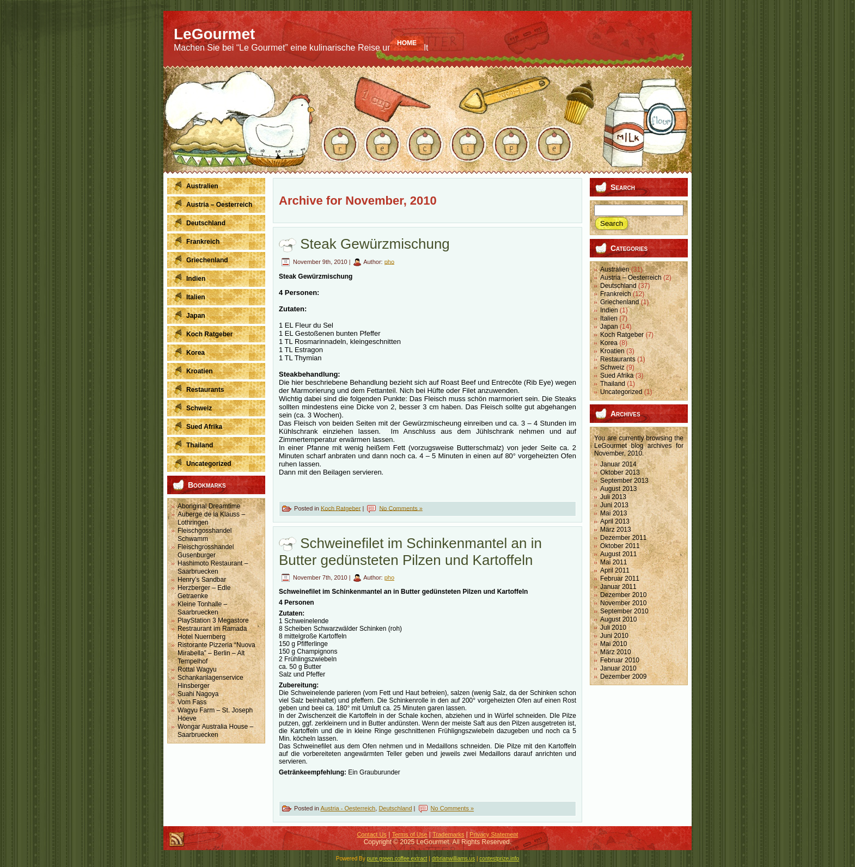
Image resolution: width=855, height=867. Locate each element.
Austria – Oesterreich (631, 277)
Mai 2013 (613, 513)
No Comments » (400, 508)
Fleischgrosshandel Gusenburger (206, 551)
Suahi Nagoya (198, 694)
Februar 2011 (619, 578)
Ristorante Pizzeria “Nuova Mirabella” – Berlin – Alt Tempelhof (216, 653)
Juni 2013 (614, 505)
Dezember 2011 (623, 538)
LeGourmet (610, 446)
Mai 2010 (613, 644)
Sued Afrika (616, 375)
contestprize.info (499, 859)
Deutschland (395, 808)
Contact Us (371, 834)
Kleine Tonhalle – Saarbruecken (202, 608)
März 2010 (615, 652)
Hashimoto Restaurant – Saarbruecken (213, 567)
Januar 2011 (618, 587)
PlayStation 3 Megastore (213, 620)
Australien (614, 269)
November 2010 (623, 603)
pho (389, 261)
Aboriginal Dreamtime (209, 506)
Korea (609, 343)
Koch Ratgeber (341, 508)
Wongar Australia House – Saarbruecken (215, 731)
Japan (609, 326)
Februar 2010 (619, 660)
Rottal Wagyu (197, 669)
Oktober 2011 (620, 546)
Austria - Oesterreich (347, 808)
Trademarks (448, 834)
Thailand (612, 384)
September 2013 (624, 480)
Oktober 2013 (620, 472)
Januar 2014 (618, 464)
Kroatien (612, 351)
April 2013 (615, 521)
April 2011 (615, 570)
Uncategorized (621, 392)
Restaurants (618, 359)
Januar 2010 (618, 668)
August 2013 (618, 489)
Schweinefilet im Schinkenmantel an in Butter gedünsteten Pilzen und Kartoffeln (410, 551)
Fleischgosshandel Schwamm (204, 535)
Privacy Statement (493, 834)
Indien (609, 310)
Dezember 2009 (623, 676)
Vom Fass (192, 702)
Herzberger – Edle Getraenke (204, 592)
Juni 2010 (614, 636)
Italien (609, 318)
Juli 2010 (613, 627)
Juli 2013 (613, 497)
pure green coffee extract (397, 859)
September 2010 (624, 611)
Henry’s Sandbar (202, 579)
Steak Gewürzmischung (375, 244)
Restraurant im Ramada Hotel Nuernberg (212, 633)
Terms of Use (410, 834)
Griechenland (619, 302)
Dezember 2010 (623, 595)
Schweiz (612, 367)
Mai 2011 (613, 562)
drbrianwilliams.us (453, 859)
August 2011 (618, 554)
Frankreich (615, 294)
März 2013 (615, 529)
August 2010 (618, 619)
